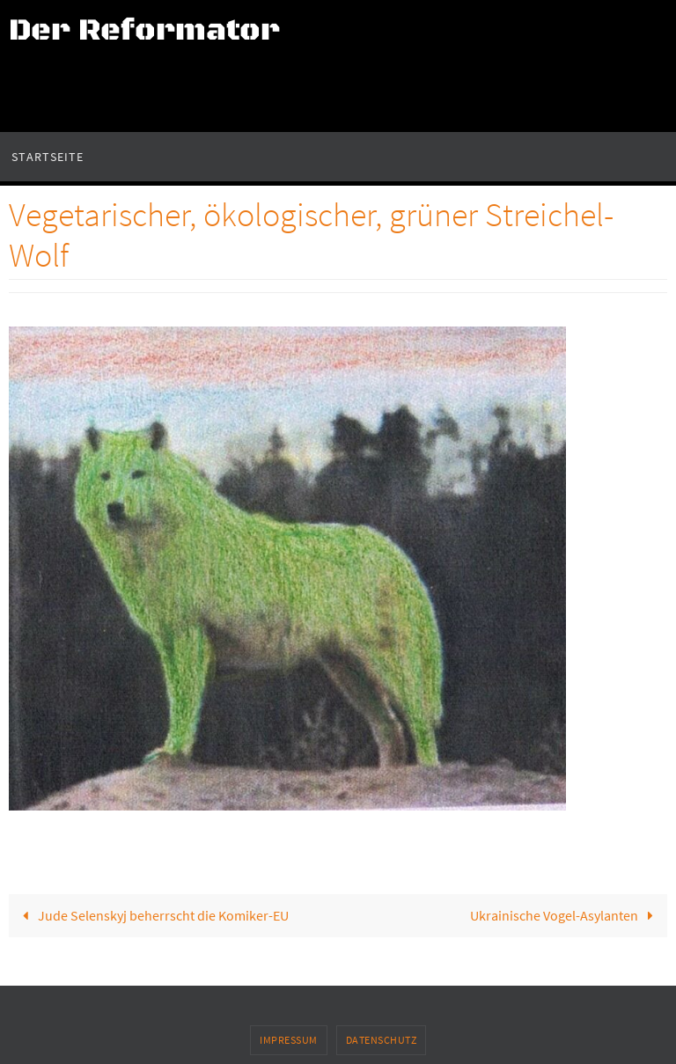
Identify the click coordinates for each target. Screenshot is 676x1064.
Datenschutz (381, 1039)
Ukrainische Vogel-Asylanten (565, 915)
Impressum (289, 1039)
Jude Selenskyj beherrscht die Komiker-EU (152, 915)
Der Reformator (144, 30)
